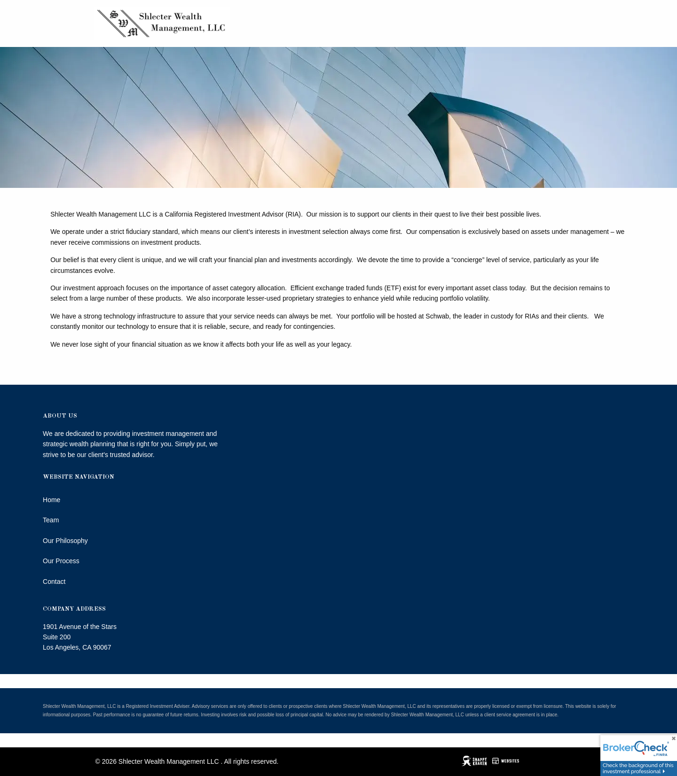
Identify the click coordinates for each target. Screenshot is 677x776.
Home (51, 500)
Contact (54, 581)
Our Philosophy (65, 540)
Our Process (61, 561)
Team (51, 520)
